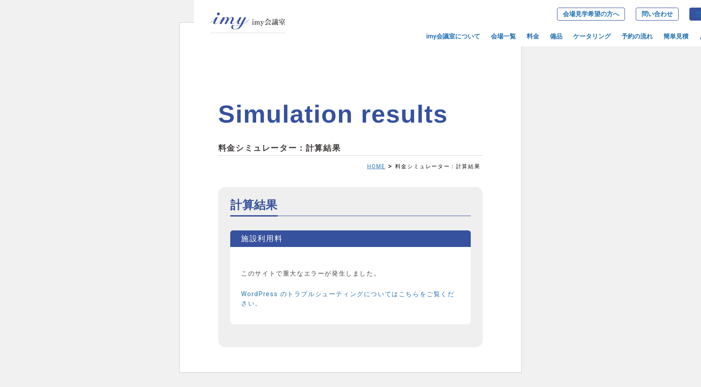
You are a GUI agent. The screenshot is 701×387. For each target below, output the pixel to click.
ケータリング (592, 36)
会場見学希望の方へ (591, 13)
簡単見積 (675, 36)
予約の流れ (637, 36)
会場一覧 (503, 36)
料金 (533, 36)
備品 (556, 36)
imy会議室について (453, 36)
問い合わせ (657, 13)
